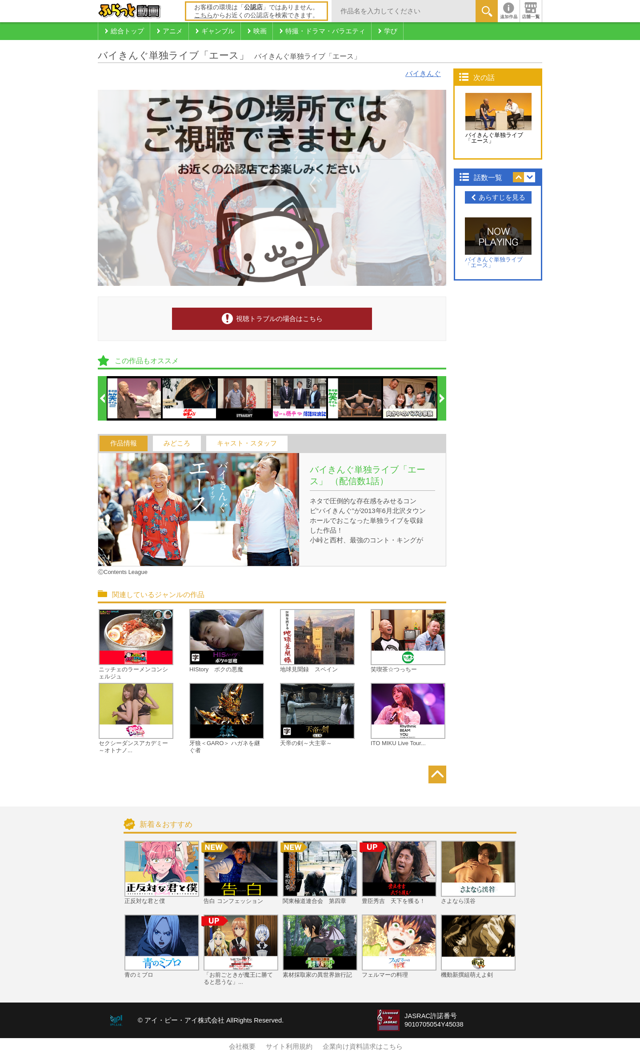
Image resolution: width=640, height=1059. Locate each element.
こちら (203, 15)
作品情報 (123, 443)
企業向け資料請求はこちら (363, 1046)
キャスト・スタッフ (247, 443)
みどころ (177, 443)
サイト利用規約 (289, 1046)
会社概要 (242, 1046)
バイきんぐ (423, 73)
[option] (135, 398)
